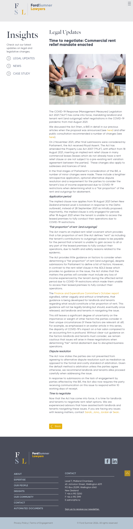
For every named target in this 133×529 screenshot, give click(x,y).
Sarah (88, 412)
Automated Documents (28, 508)
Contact (19, 503)
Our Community (23, 497)
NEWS (17, 66)
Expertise (20, 480)
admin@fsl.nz (73, 500)
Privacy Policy (21, 523)
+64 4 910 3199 (74, 497)
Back (58, 426)
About (18, 474)
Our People (21, 485)
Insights (22, 34)
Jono (96, 412)
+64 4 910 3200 (74, 494)
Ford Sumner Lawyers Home (33, 9)
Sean (116, 412)
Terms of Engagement (41, 523)
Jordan (104, 412)
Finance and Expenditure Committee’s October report (86, 293)
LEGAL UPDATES (24, 58)
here (110, 130)
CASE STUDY (21, 73)
